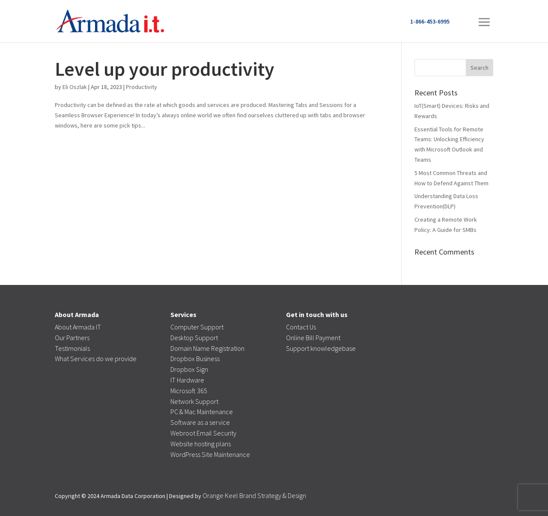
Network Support (194, 401)
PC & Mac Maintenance (201, 411)
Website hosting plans (200, 443)
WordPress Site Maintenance (210, 454)
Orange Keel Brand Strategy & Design (254, 495)
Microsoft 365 (188, 390)
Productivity (141, 87)
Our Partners (72, 337)
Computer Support (196, 327)
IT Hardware (187, 380)
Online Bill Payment (313, 337)
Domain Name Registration (207, 348)
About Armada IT (78, 327)
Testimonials (72, 348)
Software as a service (200, 422)
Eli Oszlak (75, 87)
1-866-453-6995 (430, 21)
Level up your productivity (164, 68)
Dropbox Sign (189, 369)
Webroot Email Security (203, 433)
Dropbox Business (195, 358)
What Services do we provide (96, 358)
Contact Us (301, 327)
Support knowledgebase (321, 348)
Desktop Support (194, 337)
